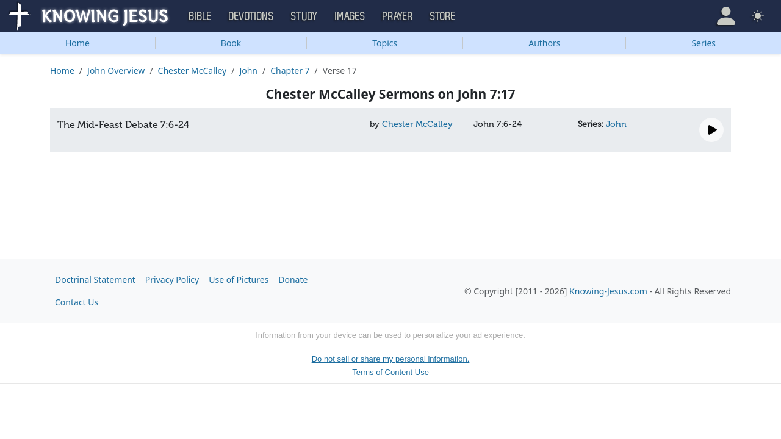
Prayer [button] (398, 16)
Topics (384, 43)
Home (77, 43)
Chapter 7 (289, 70)
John (248, 70)
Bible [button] (200, 16)
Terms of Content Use (390, 372)
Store (443, 16)
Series (703, 43)
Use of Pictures (238, 279)
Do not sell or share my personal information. (391, 358)
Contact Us (76, 302)
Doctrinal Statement (95, 279)
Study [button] (304, 16)
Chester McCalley (192, 70)
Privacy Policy (172, 279)
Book (231, 43)
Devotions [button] (251, 16)
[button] (726, 16)
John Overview (116, 70)
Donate (293, 279)
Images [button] (350, 16)
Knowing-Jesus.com (608, 291)
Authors (544, 43)
